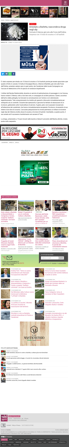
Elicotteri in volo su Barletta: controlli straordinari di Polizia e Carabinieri (22, 315)
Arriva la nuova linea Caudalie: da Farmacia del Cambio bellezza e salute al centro (56, 273)
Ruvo (45, 442)
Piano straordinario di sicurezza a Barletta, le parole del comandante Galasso (59, 244)
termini (54, 263)
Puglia (40, 442)
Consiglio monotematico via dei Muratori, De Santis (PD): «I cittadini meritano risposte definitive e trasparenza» (56, 316)
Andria (11, 439)
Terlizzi (4, 445)
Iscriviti (61, 258)
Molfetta (33, 442)
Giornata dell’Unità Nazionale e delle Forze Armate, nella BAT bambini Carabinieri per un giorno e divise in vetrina (42, 219)
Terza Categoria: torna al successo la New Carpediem (54, 293)
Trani (9, 445)
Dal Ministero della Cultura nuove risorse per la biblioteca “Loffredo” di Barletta (22, 294)
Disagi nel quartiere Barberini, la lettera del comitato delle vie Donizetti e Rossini (56, 283)
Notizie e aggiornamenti (11, 20)
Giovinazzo (55, 439)
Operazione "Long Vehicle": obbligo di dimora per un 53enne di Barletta (26, 242)
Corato (48, 439)
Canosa (34, 439)
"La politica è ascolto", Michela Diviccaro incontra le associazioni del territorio (21, 304)
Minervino (18, 442)
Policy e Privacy (16, 425)
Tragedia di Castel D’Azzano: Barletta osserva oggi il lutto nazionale (8, 244)
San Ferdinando (52, 442)
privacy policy (62, 263)
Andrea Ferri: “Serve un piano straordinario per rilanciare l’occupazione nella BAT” (21, 273)
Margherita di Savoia (8, 442)
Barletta (4, 439)
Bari (16, 439)
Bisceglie (21, 439)
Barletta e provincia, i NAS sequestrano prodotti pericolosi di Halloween (59, 215)
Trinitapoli (16, 445)
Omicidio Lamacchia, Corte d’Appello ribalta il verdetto (54, 304)
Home (2, 20)
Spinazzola (62, 442)
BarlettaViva (11, 3)
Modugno (26, 442)
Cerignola (41, 439)
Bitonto (28, 439)
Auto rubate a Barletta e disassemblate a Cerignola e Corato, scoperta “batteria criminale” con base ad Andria (8, 216)
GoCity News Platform (27, 425)
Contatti (9, 425)
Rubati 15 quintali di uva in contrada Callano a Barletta (25, 214)
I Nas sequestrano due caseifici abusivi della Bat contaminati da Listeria (42, 242)
